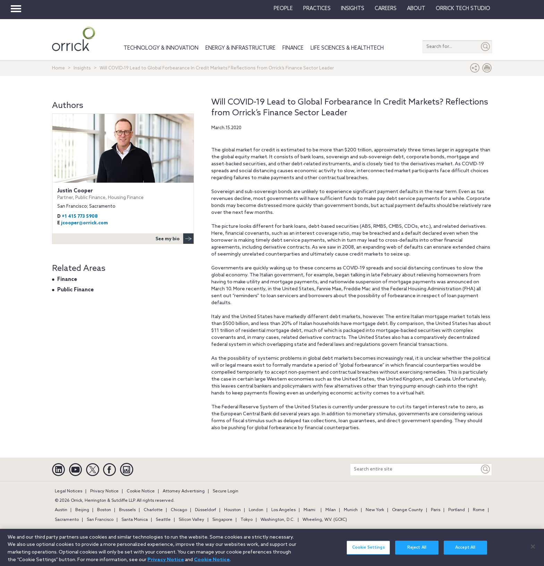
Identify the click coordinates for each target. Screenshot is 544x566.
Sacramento (67, 519)
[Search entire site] (415, 469)
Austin (61, 510)
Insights (82, 68)
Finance (293, 48)
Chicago (179, 510)
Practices (317, 9)
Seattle (163, 519)
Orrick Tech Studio (463, 9)
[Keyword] (485, 469)
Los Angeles (283, 510)
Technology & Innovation (161, 48)
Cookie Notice (141, 491)
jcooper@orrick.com (84, 223)
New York (375, 510)
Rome (479, 510)
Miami (309, 510)
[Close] (533, 550)
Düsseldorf (205, 510)
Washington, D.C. (278, 519)
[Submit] (485, 46)
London (256, 510)
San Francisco (100, 519)
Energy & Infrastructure (240, 48)
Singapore (222, 519)
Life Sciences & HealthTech (347, 48)
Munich (351, 510)
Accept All (465, 551)
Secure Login (225, 491)
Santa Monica (134, 519)
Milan (330, 510)
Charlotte (153, 510)
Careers (386, 9)
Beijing (82, 510)
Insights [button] (352, 9)
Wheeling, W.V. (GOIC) (325, 519)
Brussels (127, 510)
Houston (232, 510)
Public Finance (75, 290)
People (283, 9)
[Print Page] (487, 69)
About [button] (416, 9)
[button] (475, 69)
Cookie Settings (368, 551)
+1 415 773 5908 (80, 216)
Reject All (416, 551)
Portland (456, 510)
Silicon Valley (191, 519)
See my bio (174, 238)
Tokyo (246, 519)
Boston (104, 510)
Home (58, 68)
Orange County (407, 510)
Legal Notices (68, 491)
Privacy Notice (104, 491)
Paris (435, 510)
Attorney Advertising (184, 491)
